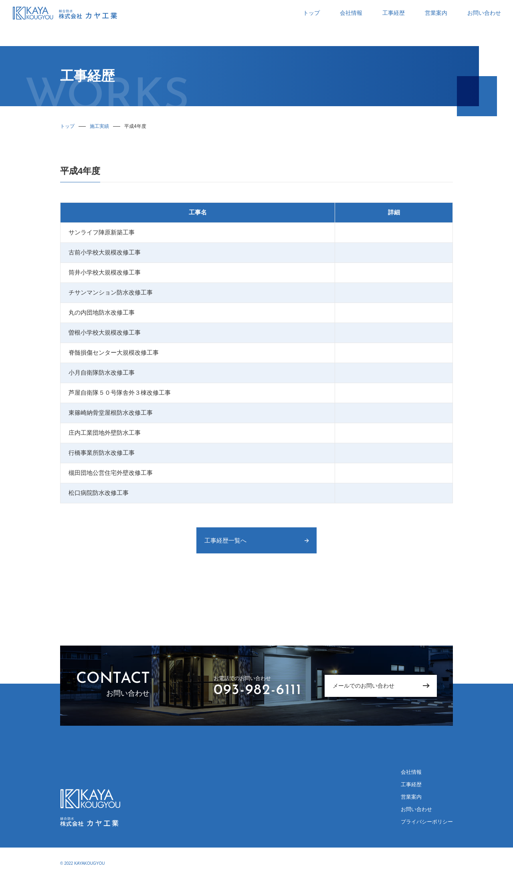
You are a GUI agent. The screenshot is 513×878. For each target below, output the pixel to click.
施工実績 (99, 126)
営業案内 (436, 13)
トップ (311, 13)
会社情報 (351, 13)
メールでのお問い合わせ (363, 685)
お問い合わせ (484, 13)
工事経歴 (393, 13)
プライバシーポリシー (427, 822)
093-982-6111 (258, 690)
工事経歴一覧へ (225, 540)
